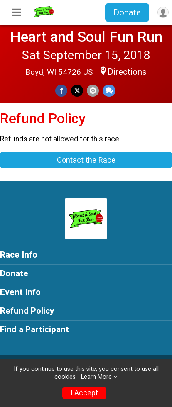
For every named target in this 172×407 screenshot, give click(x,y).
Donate (127, 12)
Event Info (20, 292)
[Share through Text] (109, 91)
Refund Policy (27, 311)
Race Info (18, 255)
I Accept (84, 393)
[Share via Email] (93, 91)
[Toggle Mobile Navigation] (16, 12)
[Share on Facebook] (61, 91)
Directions (127, 72)
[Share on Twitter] (77, 91)
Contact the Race (86, 160)
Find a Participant (34, 329)
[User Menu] (163, 12)
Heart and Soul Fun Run (86, 37)
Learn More (96, 376)
